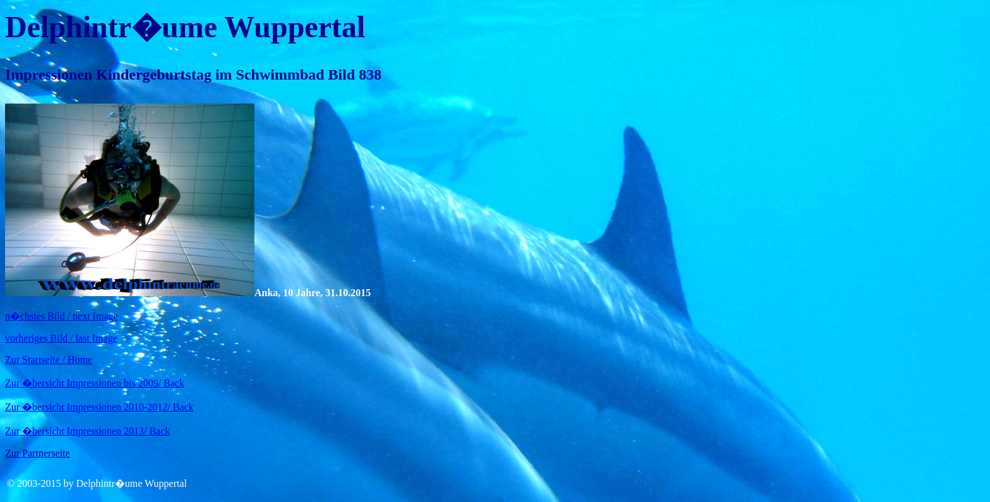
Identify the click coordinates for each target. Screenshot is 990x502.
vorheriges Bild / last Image (61, 338)
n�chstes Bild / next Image (61, 316)
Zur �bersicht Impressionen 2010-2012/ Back (99, 407)
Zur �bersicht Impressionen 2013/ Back (87, 431)
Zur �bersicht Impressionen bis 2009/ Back (94, 383)
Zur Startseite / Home (48, 359)
